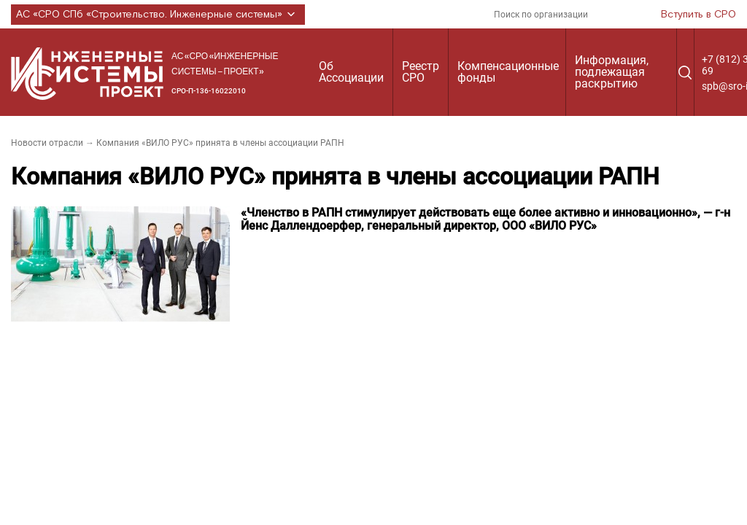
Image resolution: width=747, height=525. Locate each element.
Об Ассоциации (351, 72)
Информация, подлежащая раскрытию (612, 71)
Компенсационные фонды (508, 72)
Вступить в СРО (698, 14)
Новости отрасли (47, 143)
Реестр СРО (420, 72)
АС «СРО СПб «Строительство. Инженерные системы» (158, 14)
